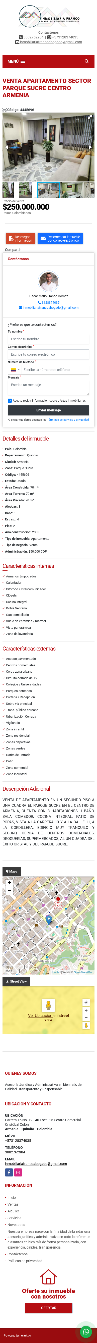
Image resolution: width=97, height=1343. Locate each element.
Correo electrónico (21, 347)
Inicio (12, 1198)
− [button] (9, 891)
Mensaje (14, 377)
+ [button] (9, 883)
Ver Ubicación (40, 1015)
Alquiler (13, 1211)
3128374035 (50, 302)
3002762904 (34, 37)
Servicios (14, 1218)
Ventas (13, 1204)
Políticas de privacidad (25, 1261)
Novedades (16, 1225)
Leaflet (56, 972)
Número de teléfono (22, 362)
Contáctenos (18, 1254)
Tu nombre (16, 332)
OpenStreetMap (83, 972)
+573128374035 (65, 37)
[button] (90, 117)
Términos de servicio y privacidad (68, 419)
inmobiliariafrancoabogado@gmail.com (50, 307)
